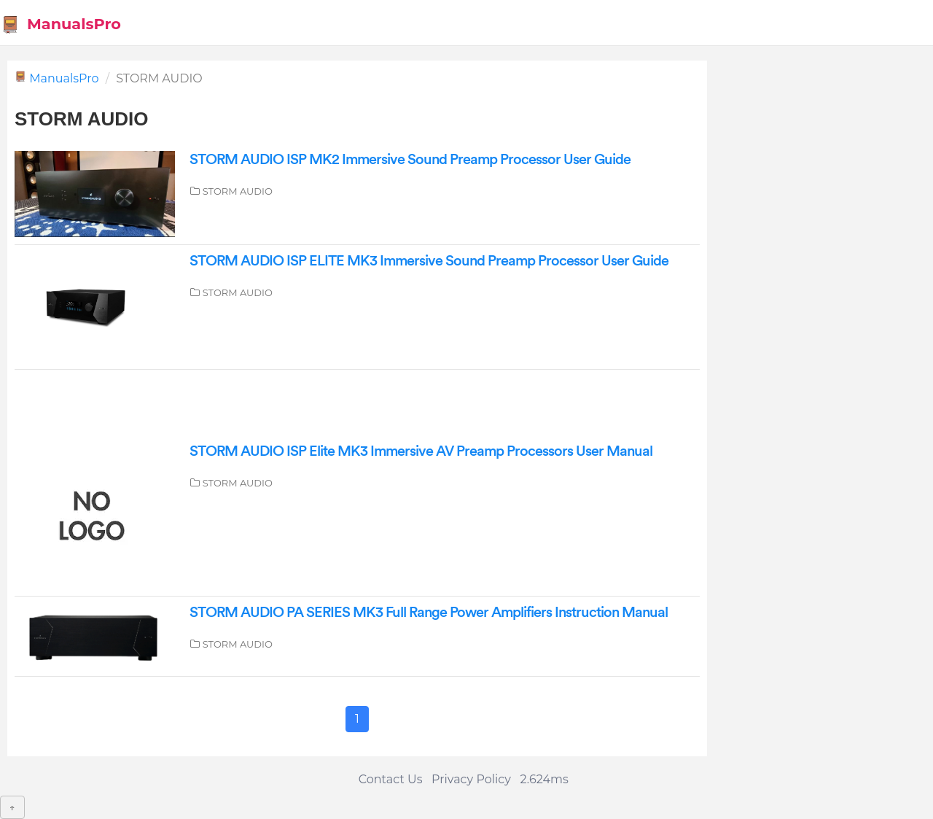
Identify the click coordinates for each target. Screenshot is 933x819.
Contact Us (391, 779)
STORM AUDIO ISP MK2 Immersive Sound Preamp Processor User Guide (410, 159)
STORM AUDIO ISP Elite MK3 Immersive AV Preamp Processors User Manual (421, 451)
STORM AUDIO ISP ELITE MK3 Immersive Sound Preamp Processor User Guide (429, 261)
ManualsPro (61, 24)
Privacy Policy (471, 779)
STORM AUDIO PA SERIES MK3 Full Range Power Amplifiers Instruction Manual (429, 612)
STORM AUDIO (238, 191)
